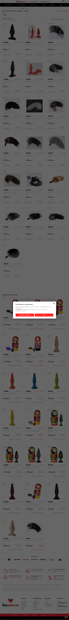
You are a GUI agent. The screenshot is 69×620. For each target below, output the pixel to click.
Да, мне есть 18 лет (25, 315)
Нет (44, 315)
